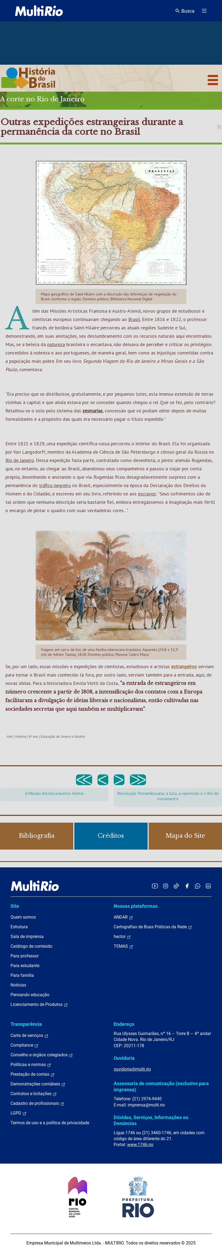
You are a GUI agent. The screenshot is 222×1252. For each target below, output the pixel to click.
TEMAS (123, 946)
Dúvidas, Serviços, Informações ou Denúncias (151, 1120)
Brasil (134, 319)
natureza (56, 344)
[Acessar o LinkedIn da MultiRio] (208, 885)
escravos (147, 494)
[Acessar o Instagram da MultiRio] (165, 885)
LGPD (19, 1113)
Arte (10, 737)
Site (15, 906)
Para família (22, 975)
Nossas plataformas (136, 906)
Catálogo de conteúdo (31, 946)
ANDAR (123, 917)
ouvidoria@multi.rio (132, 1069)
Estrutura (19, 926)
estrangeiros (184, 666)
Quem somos (23, 917)
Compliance (25, 1045)
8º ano (33, 737)
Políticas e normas (31, 1064)
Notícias (18, 985)
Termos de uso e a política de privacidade (50, 1122)
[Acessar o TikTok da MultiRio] (176, 885)
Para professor (25, 955)
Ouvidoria (124, 1058)
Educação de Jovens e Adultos (63, 737)
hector (122, 936)
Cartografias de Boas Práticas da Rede (153, 927)
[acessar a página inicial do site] (39, 10)
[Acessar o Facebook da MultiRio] (187, 885)
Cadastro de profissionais (37, 1103)
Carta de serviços (29, 1035)
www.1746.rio (140, 1144)
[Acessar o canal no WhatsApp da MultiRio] (197, 885)
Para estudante (25, 965)
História (20, 737)
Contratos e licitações (34, 1093)
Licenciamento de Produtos (39, 1004)
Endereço (124, 1024)
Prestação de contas (33, 1074)
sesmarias (92, 411)
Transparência (26, 1024)
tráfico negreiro (55, 485)
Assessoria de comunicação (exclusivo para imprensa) (161, 1086)
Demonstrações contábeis (38, 1084)
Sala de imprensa (27, 936)
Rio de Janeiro (19, 460)
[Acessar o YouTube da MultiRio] (155, 885)
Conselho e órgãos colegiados (42, 1055)
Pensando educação (30, 994)
